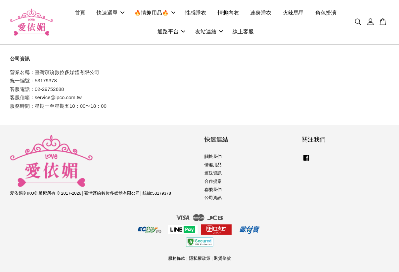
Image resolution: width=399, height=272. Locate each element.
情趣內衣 (228, 13)
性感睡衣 (195, 13)
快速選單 (110, 13)
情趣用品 (213, 164)
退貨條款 (222, 258)
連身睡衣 (260, 13)
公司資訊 (213, 197)
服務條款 (176, 258)
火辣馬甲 (293, 13)
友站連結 (209, 31)
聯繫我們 (213, 189)
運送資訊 (213, 173)
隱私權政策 (199, 258)
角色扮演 (325, 13)
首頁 (80, 13)
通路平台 (171, 31)
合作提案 (213, 181)
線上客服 (243, 31)
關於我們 (213, 156)
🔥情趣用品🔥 (154, 13)
